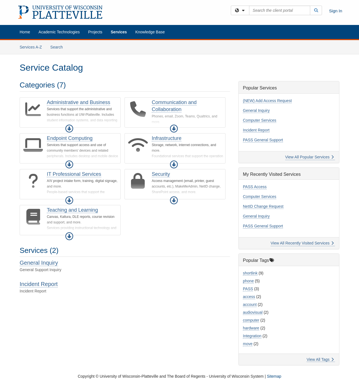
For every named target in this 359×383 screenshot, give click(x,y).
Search (58, 46)
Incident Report (39, 284)
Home (25, 32)
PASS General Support (263, 140)
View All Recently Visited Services (302, 243)
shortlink (250, 273)
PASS (248, 289)
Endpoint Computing (70, 138)
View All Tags (320, 359)
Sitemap (274, 376)
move (247, 344)
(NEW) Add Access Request (267, 100)
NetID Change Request (263, 206)
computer (251, 320)
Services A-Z (31, 47)
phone (248, 281)
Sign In (335, 10)
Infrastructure (166, 138)
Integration (252, 336)
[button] (69, 128)
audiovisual (253, 312)
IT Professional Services (74, 174)
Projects (95, 32)
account (250, 304)
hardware (251, 328)
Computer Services (259, 120)
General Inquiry (39, 263)
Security (161, 174)
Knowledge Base (150, 32)
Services (119, 32)
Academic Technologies (59, 32)
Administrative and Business (78, 102)
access (249, 296)
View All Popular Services (309, 157)
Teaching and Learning (72, 210)
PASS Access (255, 186)
